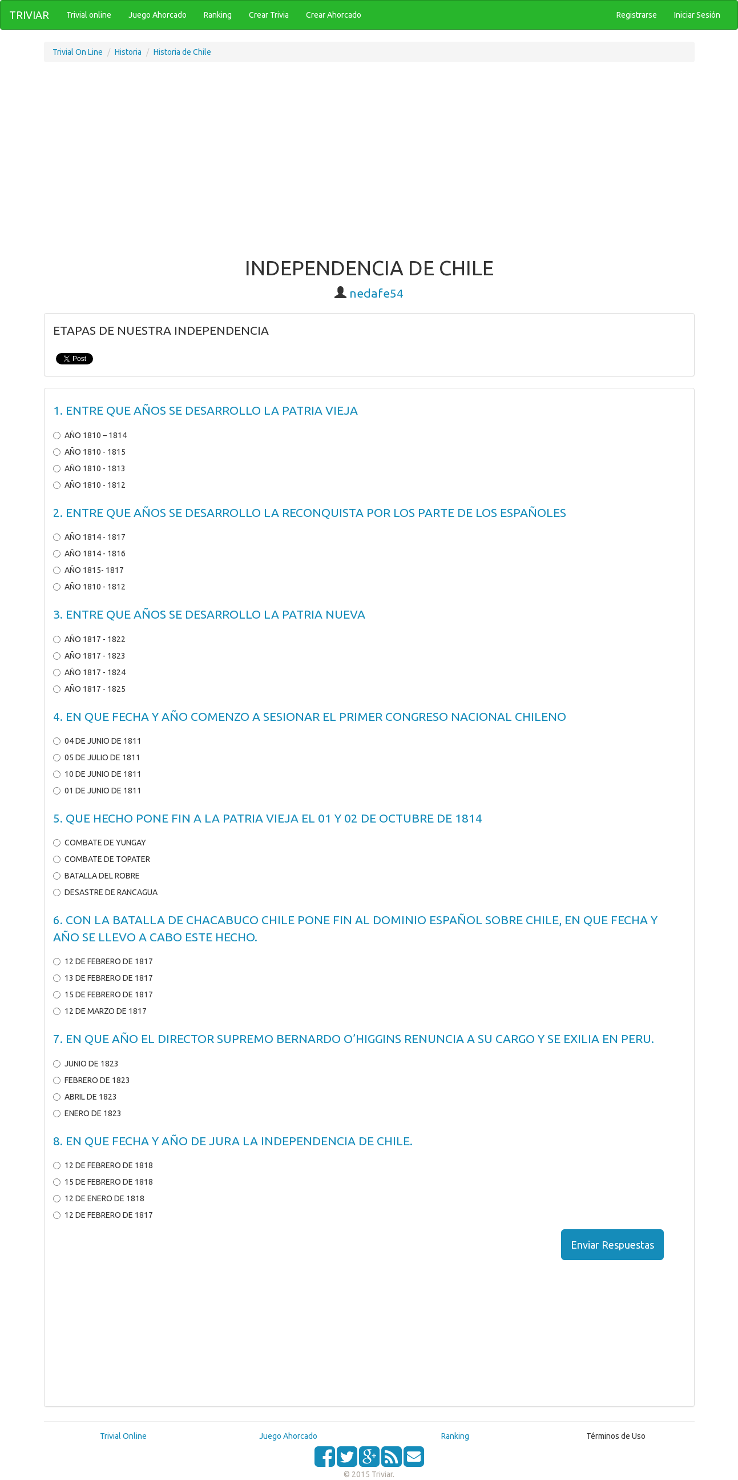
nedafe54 (376, 293)
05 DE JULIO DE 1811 (96, 757)
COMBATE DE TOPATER (101, 859)
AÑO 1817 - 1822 (89, 639)
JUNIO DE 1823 (86, 1063)
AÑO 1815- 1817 (88, 570)
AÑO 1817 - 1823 (89, 655)
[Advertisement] (369, 165)
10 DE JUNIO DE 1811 (97, 774)
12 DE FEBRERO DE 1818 (103, 1165)
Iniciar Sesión (697, 14)
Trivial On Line (78, 52)
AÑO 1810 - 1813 (89, 468)
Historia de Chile (182, 52)
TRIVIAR (29, 15)
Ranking (455, 1436)
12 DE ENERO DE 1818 (98, 1198)
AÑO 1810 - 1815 (89, 451)
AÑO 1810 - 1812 (89, 485)
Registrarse (636, 14)
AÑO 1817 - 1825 (89, 688)
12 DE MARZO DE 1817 (100, 1011)
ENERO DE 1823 (87, 1113)
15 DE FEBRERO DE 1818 (103, 1181)
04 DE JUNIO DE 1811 (97, 740)
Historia (128, 52)
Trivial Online (123, 1436)
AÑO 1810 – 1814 (90, 435)
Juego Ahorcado (288, 1436)
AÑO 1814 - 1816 (89, 553)
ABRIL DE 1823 (85, 1096)
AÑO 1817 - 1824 (89, 672)
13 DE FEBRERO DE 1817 (103, 977)
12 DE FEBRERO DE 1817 (103, 961)
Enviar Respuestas (612, 1244)
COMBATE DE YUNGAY (99, 842)
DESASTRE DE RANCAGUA (105, 892)
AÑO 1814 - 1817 (89, 537)
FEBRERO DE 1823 (91, 1080)
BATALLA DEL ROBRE (96, 875)
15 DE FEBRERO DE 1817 (103, 994)
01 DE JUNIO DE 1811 (97, 790)
